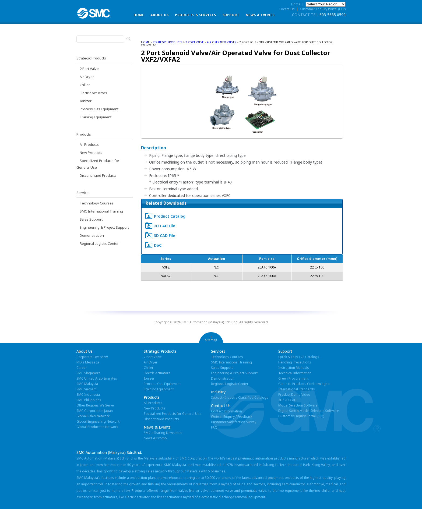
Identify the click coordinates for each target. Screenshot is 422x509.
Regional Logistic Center (99, 243)
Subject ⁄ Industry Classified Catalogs (239, 397)
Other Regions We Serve (95, 405)
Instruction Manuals (293, 367)
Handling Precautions (294, 362)
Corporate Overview (92, 357)
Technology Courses (97, 203)
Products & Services (195, 15)
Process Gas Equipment (99, 109)
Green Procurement (293, 378)
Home (138, 15)
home (145, 42)
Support (231, 15)
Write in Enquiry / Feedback (231, 416)
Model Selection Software (298, 405)
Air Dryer (87, 76)
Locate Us (287, 9)
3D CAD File (164, 235)
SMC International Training (101, 211)
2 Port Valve (89, 68)
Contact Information (226, 411)
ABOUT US (159, 15)
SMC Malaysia (87, 383)
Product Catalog (169, 216)
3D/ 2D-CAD (287, 400)
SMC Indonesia (88, 394)
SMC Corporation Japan (94, 410)
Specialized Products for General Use (172, 413)
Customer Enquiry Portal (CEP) (323, 9)
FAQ (214, 427)
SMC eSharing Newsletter (163, 432)
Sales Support (91, 219)
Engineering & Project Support (104, 227)
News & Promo (155, 438)
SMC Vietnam (86, 389)
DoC (157, 245)
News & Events (260, 15)
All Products (89, 144)
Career (81, 367)
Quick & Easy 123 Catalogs (298, 357)
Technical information (294, 373)
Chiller (85, 84)
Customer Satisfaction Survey (233, 422)
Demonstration (92, 235)
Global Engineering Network (97, 421)
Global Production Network (97, 427)
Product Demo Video (294, 394)
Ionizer (86, 100)
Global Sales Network (93, 416)
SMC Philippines (88, 400)
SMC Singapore (88, 373)
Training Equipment (95, 117)
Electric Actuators (93, 92)
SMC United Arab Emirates (96, 378)
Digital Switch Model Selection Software (308, 410)
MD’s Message (88, 362)
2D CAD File (164, 225)
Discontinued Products (98, 175)
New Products (91, 152)
